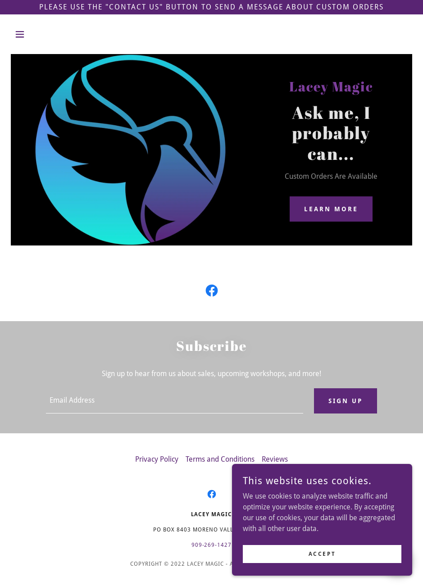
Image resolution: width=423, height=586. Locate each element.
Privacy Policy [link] (156, 459)
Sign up (345, 400)
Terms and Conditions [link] (220, 459)
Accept (322, 553)
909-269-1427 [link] (211, 545)
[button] (41, 34)
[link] (212, 292)
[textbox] (174, 400)
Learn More (331, 209)
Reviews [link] (275, 459)
